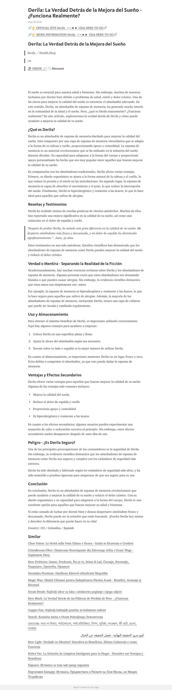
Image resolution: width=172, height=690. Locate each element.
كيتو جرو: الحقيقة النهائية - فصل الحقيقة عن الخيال (112, 635)
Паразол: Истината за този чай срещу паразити (58, 665)
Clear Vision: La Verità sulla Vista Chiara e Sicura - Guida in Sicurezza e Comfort (80, 543)
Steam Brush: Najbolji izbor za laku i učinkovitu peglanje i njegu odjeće (75, 592)
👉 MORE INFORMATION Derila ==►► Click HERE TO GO (73, 34)
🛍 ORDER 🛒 (37, 68)
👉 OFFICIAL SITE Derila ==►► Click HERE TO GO (67, 28)
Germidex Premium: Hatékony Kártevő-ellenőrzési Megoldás (68, 573)
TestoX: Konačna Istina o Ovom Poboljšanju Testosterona (65, 617)
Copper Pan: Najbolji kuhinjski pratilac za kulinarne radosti (67, 610)
